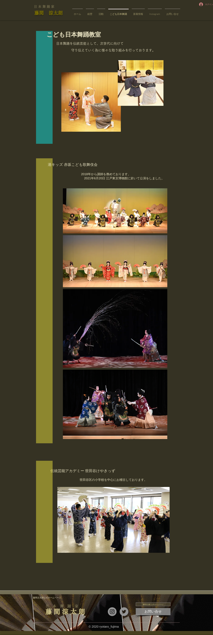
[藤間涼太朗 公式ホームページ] (153, 604)
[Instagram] (112, 611)
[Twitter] (124, 611)
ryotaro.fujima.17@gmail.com (165, 629)
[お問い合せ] (153, 611)
